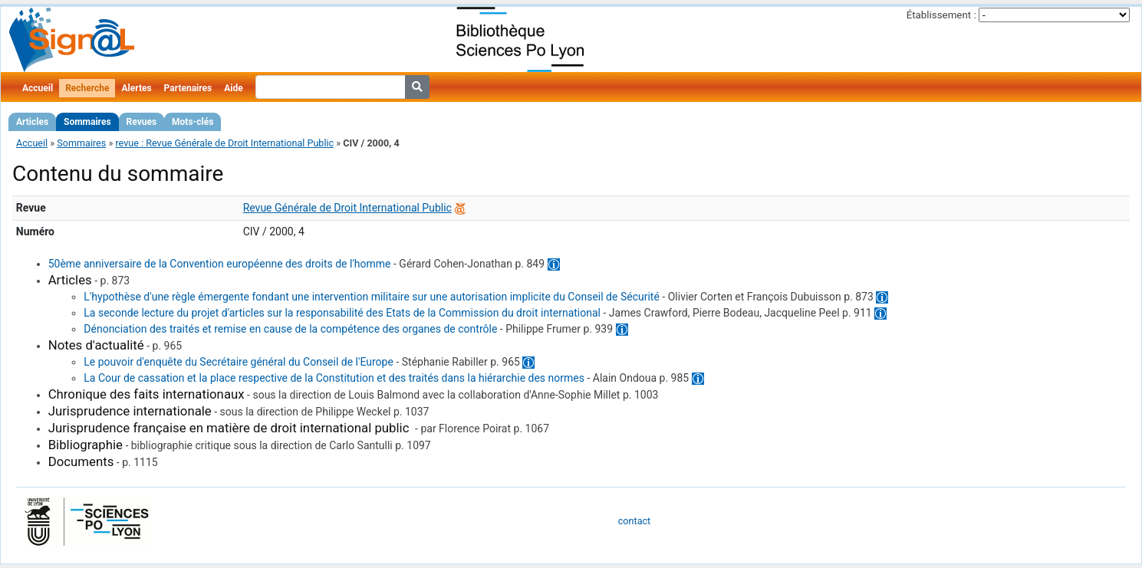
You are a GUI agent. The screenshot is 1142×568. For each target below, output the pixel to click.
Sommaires (87, 122)
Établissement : (941, 15)
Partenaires (188, 88)
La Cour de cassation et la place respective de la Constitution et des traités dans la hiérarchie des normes (334, 378)
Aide (233, 88)
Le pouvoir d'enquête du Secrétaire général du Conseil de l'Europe (238, 362)
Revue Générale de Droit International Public (347, 208)
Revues (142, 122)
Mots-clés (192, 122)
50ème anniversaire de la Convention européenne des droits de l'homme (219, 264)
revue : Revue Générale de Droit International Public (224, 143)
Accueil (37, 88)
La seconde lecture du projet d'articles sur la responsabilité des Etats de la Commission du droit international (342, 313)
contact (634, 521)
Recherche (87, 88)
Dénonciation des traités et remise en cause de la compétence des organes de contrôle (290, 329)
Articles (32, 122)
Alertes (136, 88)
